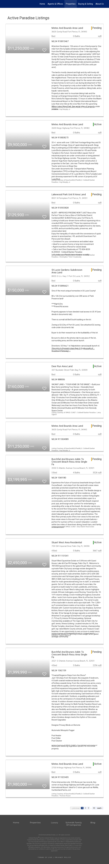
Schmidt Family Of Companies (74, 823)
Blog (92, 822)
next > (99, 808)
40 (94, 808)
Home (42, 4)
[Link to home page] (6, 4)
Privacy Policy (63, 857)
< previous (75, 808)
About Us (100, 4)
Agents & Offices (55, 4)
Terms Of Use (45, 857)
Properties (71, 4)
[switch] (44, 49)
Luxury (54, 822)
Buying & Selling (85, 4)
